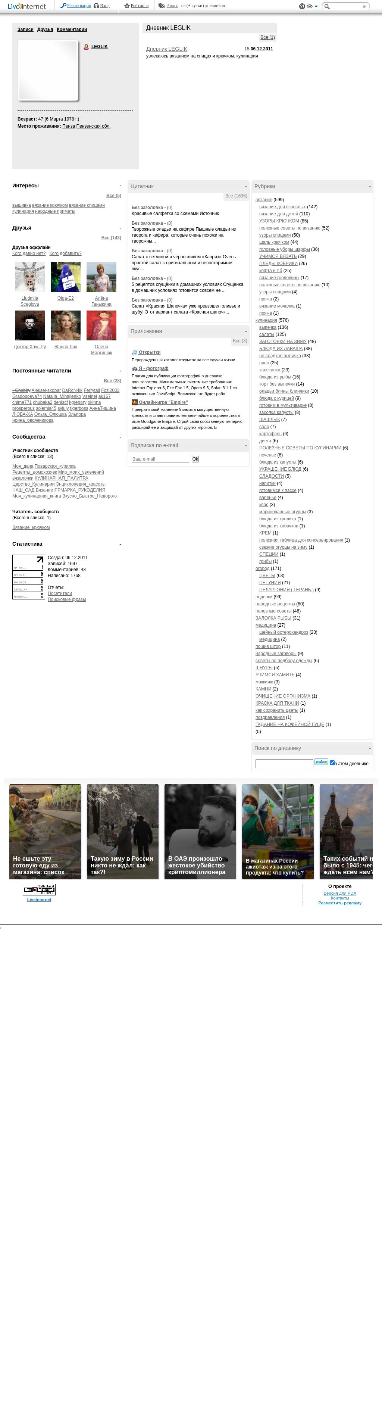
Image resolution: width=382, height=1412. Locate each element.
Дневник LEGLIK (166, 49)
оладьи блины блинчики (284, 391)
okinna (94, 402)
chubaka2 (42, 402)
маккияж (264, 682)
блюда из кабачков (278, 526)
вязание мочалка (277, 306)
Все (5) (113, 195)
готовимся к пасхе (278, 490)
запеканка (269, 370)
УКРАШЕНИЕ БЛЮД (280, 469)
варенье (267, 497)
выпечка (267, 327)
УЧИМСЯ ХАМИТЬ (275, 674)
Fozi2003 (110, 390)
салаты (266, 334)
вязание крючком (50, 205)
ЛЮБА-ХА (22, 414)
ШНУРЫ (264, 667)
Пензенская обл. (93, 126)
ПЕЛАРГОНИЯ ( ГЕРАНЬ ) (286, 589)
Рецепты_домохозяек (34, 472)
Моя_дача (22, 466)
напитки (267, 483)
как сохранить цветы (277, 710)
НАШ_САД (23, 490)
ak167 (104, 396)
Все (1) (267, 37)
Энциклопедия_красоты (81, 484)
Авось (172, 5)
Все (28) (112, 380)
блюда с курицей (276, 398)
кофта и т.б (270, 270)
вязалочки (23, 478)
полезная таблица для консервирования (301, 540)
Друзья (45, 29)
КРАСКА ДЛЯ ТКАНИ (277, 703)
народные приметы (55, 211)
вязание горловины (279, 277)
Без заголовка (147, 207)
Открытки (149, 352)
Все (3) (240, 340)
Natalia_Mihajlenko (62, 396)
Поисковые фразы (67, 599)
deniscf (61, 402)
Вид (312, 7)
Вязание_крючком (31, 527)
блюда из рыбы (275, 377)
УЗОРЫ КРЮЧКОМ (279, 221)
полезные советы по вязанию (289, 228)
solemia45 (46, 408)
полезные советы (274, 611)
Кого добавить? (66, 253)
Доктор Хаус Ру (30, 346)
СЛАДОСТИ (271, 476)
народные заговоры (276, 653)
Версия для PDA (339, 893)
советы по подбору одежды (284, 660)
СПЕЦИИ (268, 554)
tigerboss (79, 408)
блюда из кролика (277, 518)
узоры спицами (275, 235)
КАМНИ (263, 689)
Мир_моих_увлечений (81, 472)
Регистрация (79, 5)
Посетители (60, 593)
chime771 (22, 402)
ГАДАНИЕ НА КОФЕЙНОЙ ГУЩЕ (290, 724)
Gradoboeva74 (27, 396)
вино (264, 362)
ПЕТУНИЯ (270, 582)
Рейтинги (140, 5)
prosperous (23, 408)
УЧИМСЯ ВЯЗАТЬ (278, 256)
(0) (169, 207)
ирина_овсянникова (32, 420)
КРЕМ (265, 533)
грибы (265, 561)
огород (263, 568)
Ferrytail (92, 390)
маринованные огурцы (282, 511)
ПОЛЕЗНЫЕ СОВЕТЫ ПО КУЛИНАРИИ (300, 448)
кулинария (23, 211)
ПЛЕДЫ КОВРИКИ (278, 263)
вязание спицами (87, 205)
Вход (105, 5)
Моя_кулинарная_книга (36, 496)
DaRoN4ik (72, 390)
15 (246, 49)
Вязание (44, 490)
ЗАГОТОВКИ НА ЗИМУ (283, 341)
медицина (266, 625)
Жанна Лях (65, 346)
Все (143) (111, 237)
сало (264, 426)
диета (265, 440)
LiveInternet (28, 7)
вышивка (21, 205)
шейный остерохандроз (283, 632)
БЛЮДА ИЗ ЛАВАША (281, 348)
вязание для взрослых (282, 206)
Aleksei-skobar (46, 390)
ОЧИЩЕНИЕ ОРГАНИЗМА (283, 696)
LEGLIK (87, 47)
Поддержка (302, 6)
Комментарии (72, 29)
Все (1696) (236, 196)
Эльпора (77, 414)
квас (263, 504)
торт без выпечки (277, 384)
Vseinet (89, 396)
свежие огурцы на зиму (283, 547)
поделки (264, 596)
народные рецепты (275, 604)
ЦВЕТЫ (267, 575)
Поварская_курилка (55, 466)
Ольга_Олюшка (50, 414)
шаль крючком (274, 242)
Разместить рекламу (339, 903)
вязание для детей (278, 213)
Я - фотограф (153, 368)
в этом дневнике (352, 763)
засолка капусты (276, 412)
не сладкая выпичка (280, 355)
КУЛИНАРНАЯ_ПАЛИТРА (61, 478)
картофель (270, 433)
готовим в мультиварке (283, 405)
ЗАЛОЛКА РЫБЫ (273, 618)
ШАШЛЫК (269, 419)
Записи (26, 29)
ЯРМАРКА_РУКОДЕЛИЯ (80, 490)
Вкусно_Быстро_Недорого (89, 496)
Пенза (68, 126)
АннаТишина (103, 408)
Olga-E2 (65, 298)
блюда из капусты (277, 462)
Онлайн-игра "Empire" (163, 402)
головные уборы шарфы (284, 249)
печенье (267, 455)
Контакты (340, 898)
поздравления (270, 717)
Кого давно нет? (29, 253)
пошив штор (268, 646)
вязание (264, 199)
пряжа (265, 299)
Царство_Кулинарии (33, 484)
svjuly (63, 408)
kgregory (78, 402)
